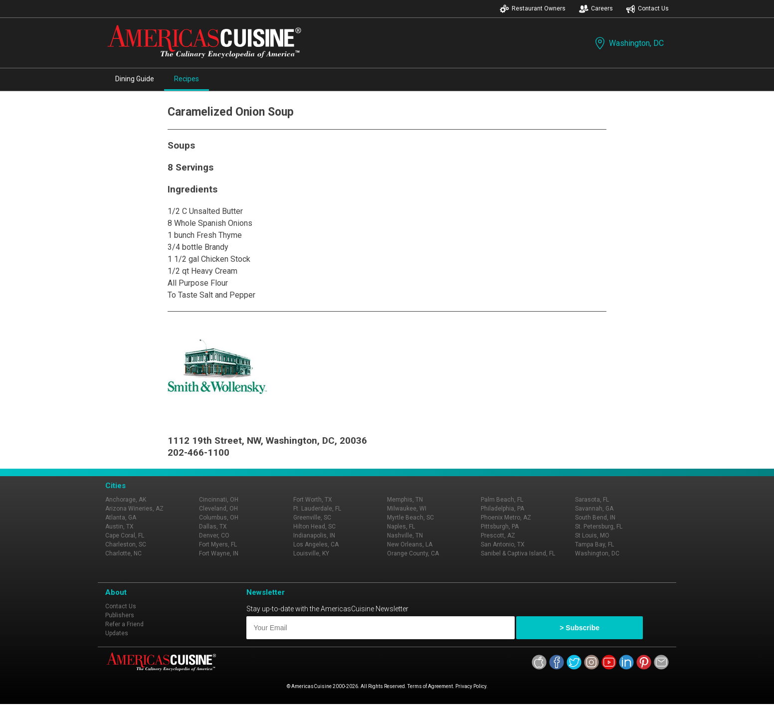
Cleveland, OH (218, 508)
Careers (596, 8)
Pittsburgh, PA (500, 526)
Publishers (119, 615)
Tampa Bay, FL (594, 544)
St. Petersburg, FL (598, 526)
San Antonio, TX (503, 544)
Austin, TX (119, 526)
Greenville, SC (312, 517)
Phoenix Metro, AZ (506, 517)
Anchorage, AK (125, 499)
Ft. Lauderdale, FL (317, 508)
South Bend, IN (595, 517)
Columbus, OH (218, 517)
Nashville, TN (405, 535)
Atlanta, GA (120, 517)
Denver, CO (214, 535)
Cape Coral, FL (124, 535)
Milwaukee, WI (406, 508)
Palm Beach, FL (502, 499)
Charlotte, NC (123, 553)
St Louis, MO (592, 535)
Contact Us (647, 8)
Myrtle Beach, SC (410, 517)
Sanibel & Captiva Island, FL (518, 553)
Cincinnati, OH (218, 499)
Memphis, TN (405, 499)
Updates (116, 633)
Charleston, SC (125, 544)
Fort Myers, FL (218, 544)
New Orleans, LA (409, 544)
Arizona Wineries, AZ (134, 508)
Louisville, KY (311, 553)
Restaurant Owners (533, 8)
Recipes (186, 79)
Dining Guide (134, 79)
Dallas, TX (213, 526)
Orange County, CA (413, 553)
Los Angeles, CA (316, 544)
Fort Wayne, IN (218, 553)
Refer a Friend (124, 624)
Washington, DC (628, 43)
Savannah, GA (594, 508)
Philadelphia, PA (502, 508)
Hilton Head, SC (314, 526)
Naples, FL (401, 526)
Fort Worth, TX (312, 499)
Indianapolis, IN (314, 535)
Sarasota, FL (592, 499)
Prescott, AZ (498, 535)
